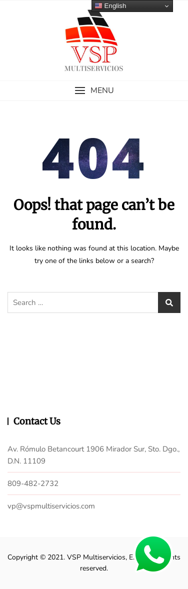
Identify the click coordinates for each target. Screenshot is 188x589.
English (110, 6)
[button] (94, 91)
